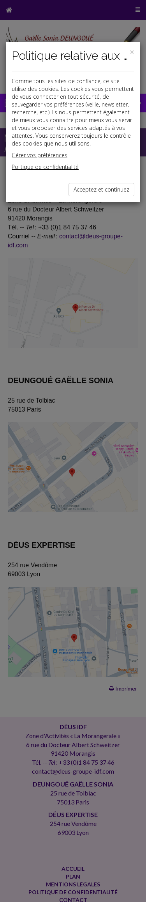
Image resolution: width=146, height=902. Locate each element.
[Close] (132, 52)
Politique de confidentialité (45, 166)
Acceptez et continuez (101, 189)
